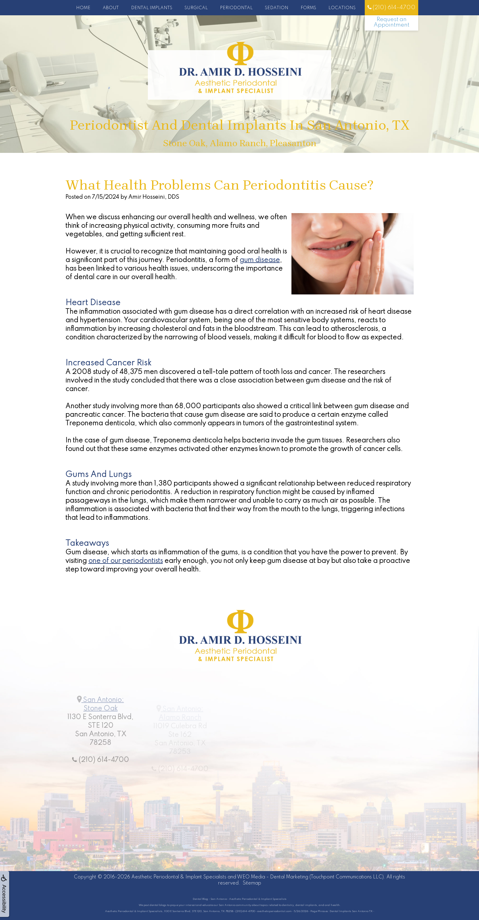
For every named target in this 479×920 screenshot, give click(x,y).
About (111, 8)
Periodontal (236, 8)
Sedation (276, 8)
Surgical (196, 8)
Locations (342, 8)
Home (83, 8)
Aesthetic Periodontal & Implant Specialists (178, 877)
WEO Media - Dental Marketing (272, 877)
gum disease (260, 260)
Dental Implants (151, 8)
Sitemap (252, 883)
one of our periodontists (125, 561)
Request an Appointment (391, 22)
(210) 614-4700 (391, 7)
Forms (308, 8)
